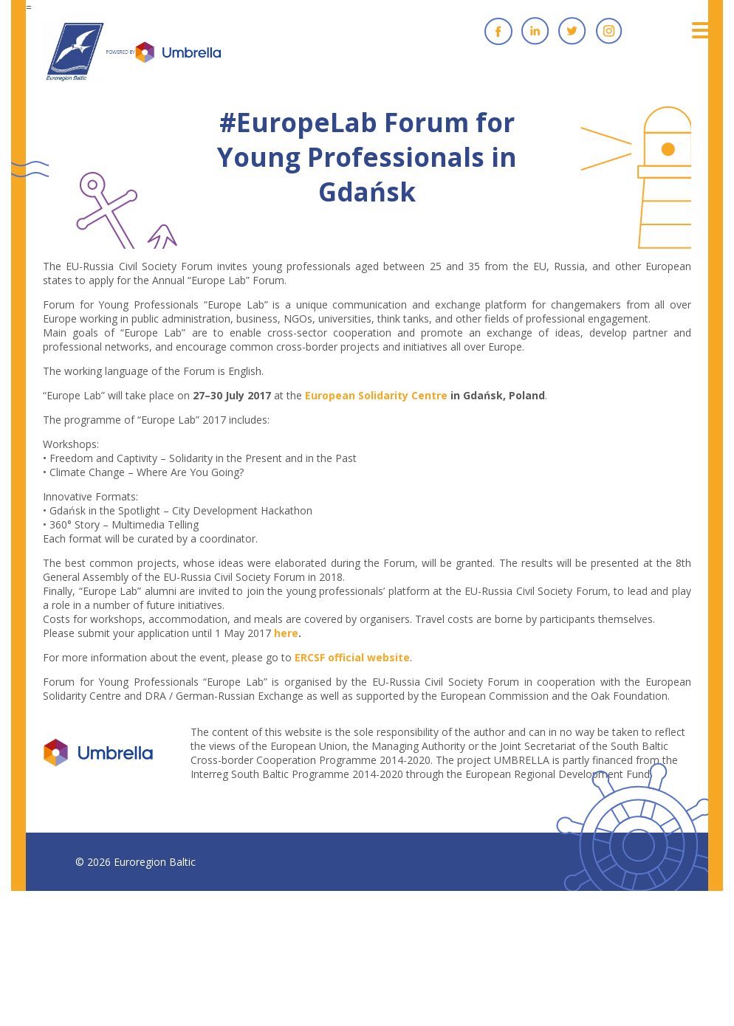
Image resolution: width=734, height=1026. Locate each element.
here (286, 633)
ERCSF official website (352, 657)
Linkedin (535, 31)
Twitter (572, 31)
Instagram (609, 31)
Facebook (498, 31)
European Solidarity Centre (376, 395)
